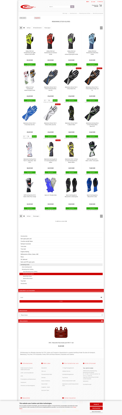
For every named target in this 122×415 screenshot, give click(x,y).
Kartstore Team (45, 392)
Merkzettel (85, 383)
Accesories (24, 285)
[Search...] (72, 6)
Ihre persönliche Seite (46, 376)
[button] (21, 29)
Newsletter (44, 369)
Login (93, 1)
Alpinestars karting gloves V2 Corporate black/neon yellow (50, 162)
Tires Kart (23, 251)
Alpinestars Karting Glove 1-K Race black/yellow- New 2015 (92, 126)
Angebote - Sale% (45, 389)
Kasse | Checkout (45, 382)
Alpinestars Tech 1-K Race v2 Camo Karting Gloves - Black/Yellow (71, 162)
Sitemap (43, 379)
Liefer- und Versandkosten (27, 374)
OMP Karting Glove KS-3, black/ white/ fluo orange (29, 197)
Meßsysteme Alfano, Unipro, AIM (29, 256)
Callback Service (66, 373)
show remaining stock (27, 268)
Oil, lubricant (24, 261)
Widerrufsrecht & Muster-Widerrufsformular (27, 370)
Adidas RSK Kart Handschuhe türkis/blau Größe (92, 54)
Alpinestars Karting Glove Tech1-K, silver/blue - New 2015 (29, 162)
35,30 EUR (61, 348)
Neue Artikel (44, 385)
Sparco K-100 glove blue (51, 196)
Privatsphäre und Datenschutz (28, 381)
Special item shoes (27, 278)
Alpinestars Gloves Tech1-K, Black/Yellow (71, 125)
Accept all (96, 404)
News (22, 258)
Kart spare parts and (26, 240)
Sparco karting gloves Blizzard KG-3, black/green (71, 197)
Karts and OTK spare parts (28, 264)
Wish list (100, 1)
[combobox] (29, 29)
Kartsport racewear (26, 245)
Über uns (43, 373)
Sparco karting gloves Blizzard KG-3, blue (92, 197)
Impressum (23, 384)
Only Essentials (96, 408)
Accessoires (24, 238)
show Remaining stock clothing (30, 273)
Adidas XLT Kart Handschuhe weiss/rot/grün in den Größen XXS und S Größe (30, 90)
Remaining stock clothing (27, 271)
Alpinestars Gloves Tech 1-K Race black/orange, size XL (92, 90)
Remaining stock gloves (28, 275)
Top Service (65, 379)
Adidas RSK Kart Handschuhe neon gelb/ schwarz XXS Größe (30, 54)
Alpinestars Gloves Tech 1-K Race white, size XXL (50, 125)
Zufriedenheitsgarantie (68, 376)
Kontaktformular (87, 386)
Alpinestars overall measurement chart (70, 386)
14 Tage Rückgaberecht (68, 369)
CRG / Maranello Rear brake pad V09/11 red (61, 344)
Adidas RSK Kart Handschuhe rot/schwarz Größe (50, 54)
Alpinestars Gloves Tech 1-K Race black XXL (71, 89)
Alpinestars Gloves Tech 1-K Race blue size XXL (29, 125)
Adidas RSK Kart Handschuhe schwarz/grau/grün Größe (71, 54)
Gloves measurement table (68, 382)
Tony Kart (23, 283)
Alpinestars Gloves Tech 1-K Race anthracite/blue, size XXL (50, 90)
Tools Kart (23, 248)
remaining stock (25, 266)
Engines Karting (25, 253)
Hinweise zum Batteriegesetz (28, 387)
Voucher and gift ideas (27, 243)
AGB (22, 377)
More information (96, 411)
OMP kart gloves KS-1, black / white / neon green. (92, 161)
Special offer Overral (27, 280)
